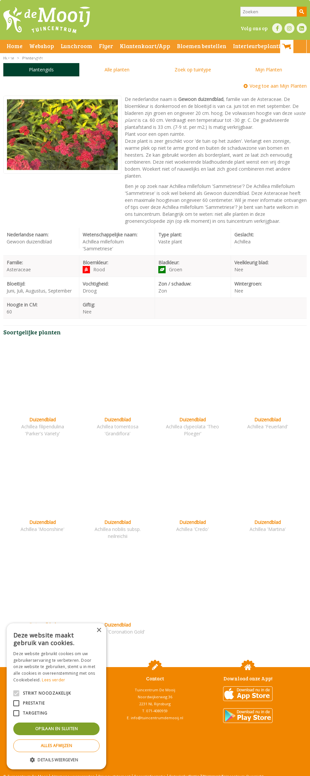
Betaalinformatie (184, 769)
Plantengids (41, 69)
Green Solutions (202, 769)
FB (277, 28)
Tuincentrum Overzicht (242, 769)
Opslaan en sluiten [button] (56, 729)
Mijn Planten (268, 69)
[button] (56, 759)
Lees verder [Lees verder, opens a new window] (53, 680)
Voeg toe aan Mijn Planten (278, 86)
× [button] (98, 630)
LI (302, 28)
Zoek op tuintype (193, 69)
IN (289, 28)
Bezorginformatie (150, 769)
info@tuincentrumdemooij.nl (157, 710)
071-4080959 (157, 703)
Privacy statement (114, 769)
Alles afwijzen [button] (56, 745)
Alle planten (117, 69)
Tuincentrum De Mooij (155, 682)
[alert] (56, 696)
